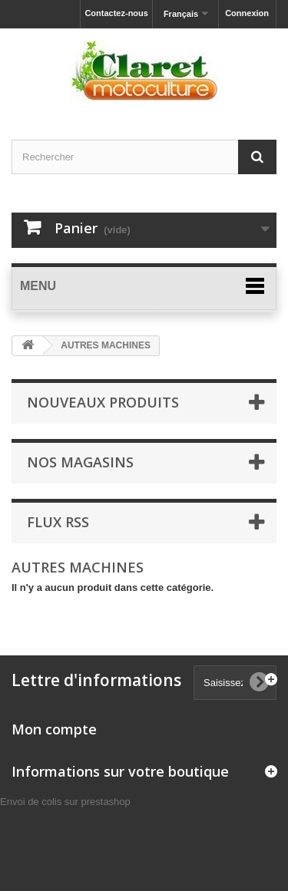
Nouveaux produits (103, 402)
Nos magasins (80, 462)
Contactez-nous (116, 13)
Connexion (247, 13)
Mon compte (54, 729)
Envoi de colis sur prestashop (65, 801)
